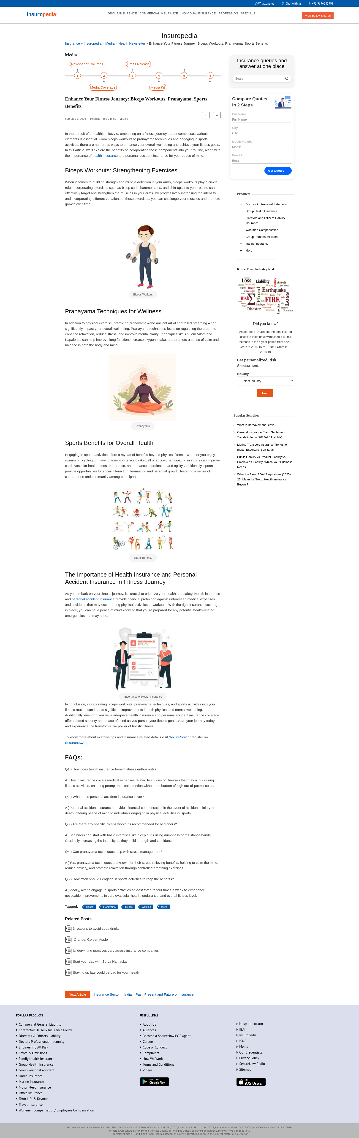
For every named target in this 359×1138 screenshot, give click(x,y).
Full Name (239, 114)
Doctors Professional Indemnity (266, 204)
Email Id (238, 155)
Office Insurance (30, 1093)
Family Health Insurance (36, 1059)
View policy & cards (318, 15)
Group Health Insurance (261, 211)
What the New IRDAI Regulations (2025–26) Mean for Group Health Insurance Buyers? (264, 479)
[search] (287, 78)
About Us (149, 1024)
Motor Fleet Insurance (35, 1087)
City (235, 128)
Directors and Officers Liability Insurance (265, 220)
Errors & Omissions (33, 1053)
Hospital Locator (251, 1023)
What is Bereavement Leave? (256, 425)
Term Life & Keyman (34, 1099)
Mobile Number (243, 141)
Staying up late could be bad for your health (106, 972)
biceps (129, 906)
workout (146, 906)
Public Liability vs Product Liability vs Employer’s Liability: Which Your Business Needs (264, 462)
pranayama (109, 906)
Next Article (77, 994)
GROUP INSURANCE (122, 13)
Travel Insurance (31, 1104)
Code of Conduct (155, 1047)
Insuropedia (247, 1035)
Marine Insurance (256, 243)
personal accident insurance (93, 599)
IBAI (242, 1029)
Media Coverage (102, 87)
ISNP (242, 1041)
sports (164, 906)
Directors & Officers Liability (39, 1036)
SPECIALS (248, 13)
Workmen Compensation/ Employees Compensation (56, 1110)
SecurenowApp (76, 743)
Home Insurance (31, 1076)
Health (89, 906)
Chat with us (293, 3)
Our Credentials (250, 1052)
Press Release (138, 64)
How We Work (153, 1059)
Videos (147, 1070)
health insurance (105, 155)
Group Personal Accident (261, 236)
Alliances (149, 1030)
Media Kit (158, 87)
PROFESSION (228, 13)
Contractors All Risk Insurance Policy (45, 1030)
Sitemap (245, 1069)
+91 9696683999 (322, 3)
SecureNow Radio (252, 1064)
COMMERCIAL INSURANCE (159, 13)
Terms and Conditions (158, 1064)
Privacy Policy (249, 1058)
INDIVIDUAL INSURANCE (198, 13)
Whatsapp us (266, 3)
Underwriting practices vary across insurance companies (116, 950)
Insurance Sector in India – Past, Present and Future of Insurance (144, 994)
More (248, 250)
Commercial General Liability (40, 1024)
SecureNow (178, 737)
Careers (148, 1041)
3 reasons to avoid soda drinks (96, 928)
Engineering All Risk (33, 1047)
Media (243, 1046)
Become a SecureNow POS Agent (166, 1036)
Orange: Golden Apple (90, 939)
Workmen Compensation (261, 230)
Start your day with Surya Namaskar (100, 961)
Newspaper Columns (87, 64)
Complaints (151, 1053)
